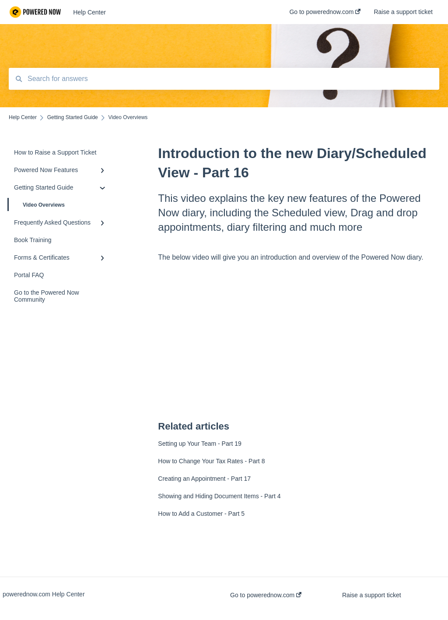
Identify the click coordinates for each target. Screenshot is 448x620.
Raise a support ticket (371, 595)
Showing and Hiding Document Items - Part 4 (219, 496)
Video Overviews (37, 204)
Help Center (89, 12)
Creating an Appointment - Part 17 (204, 478)
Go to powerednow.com (265, 595)
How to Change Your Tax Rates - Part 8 (211, 461)
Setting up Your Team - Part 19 (199, 443)
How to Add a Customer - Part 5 (201, 513)
